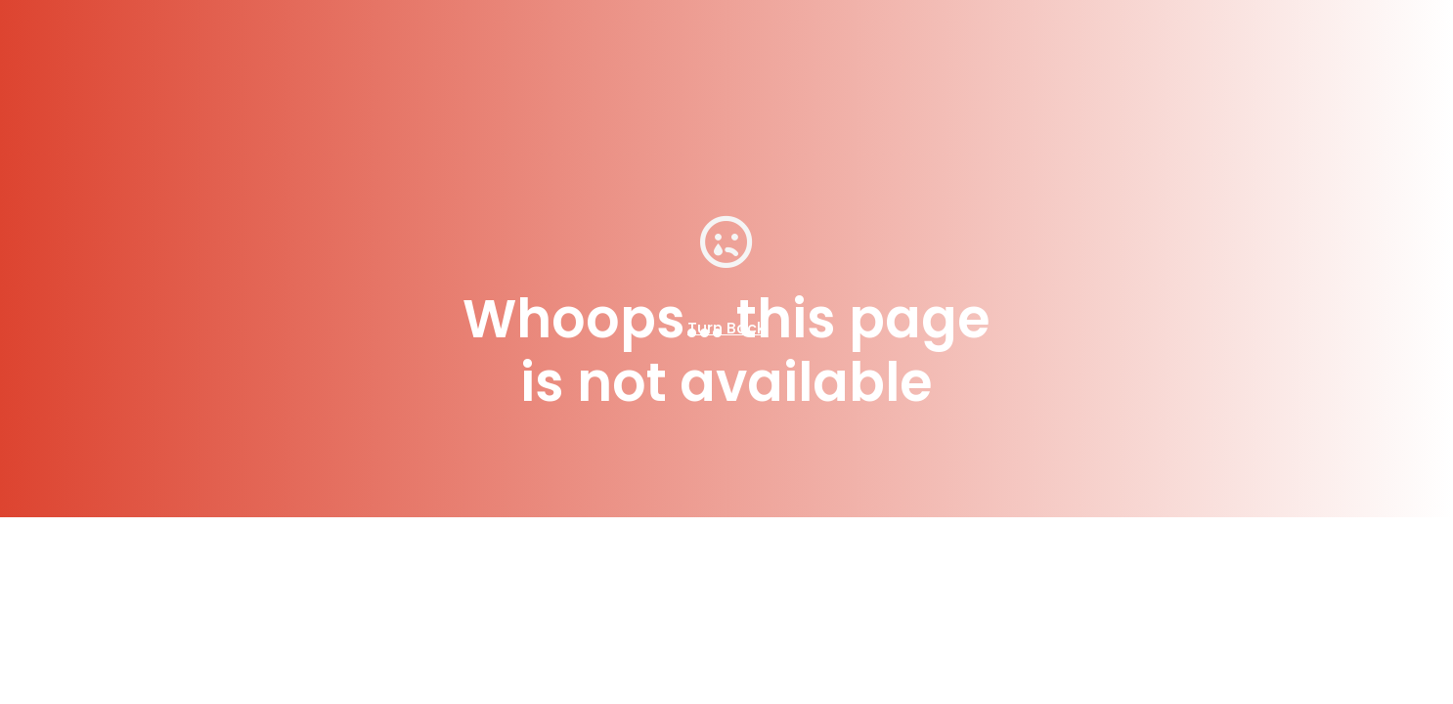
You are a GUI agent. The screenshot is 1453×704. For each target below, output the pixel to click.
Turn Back (726, 328)
